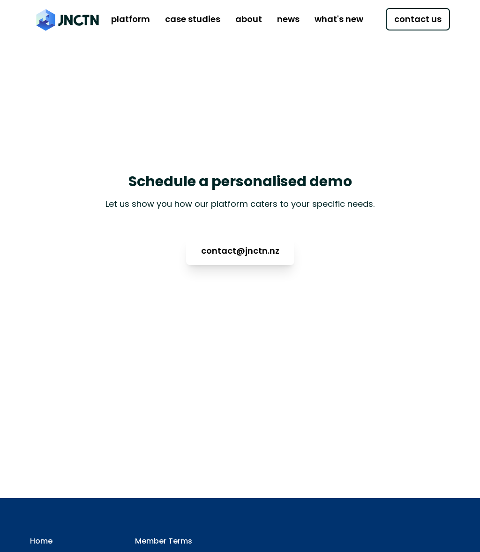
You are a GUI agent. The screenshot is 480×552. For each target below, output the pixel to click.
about (248, 19)
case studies (192, 19)
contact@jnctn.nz (240, 251)
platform (130, 19)
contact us (418, 19)
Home (41, 541)
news (288, 19)
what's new (339, 19)
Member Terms (163, 541)
